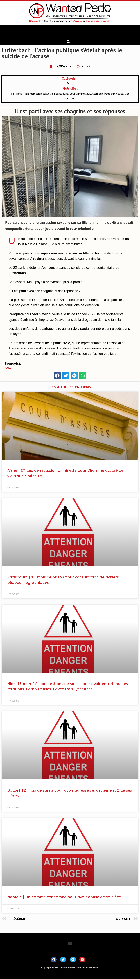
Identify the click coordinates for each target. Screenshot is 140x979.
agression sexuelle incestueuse (49, 93)
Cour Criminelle (79, 93)
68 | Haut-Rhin (20, 93)
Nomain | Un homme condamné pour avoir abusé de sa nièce (64, 897)
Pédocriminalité (113, 93)
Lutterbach (96, 93)
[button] (69, 29)
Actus (70, 83)
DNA (8, 368)
